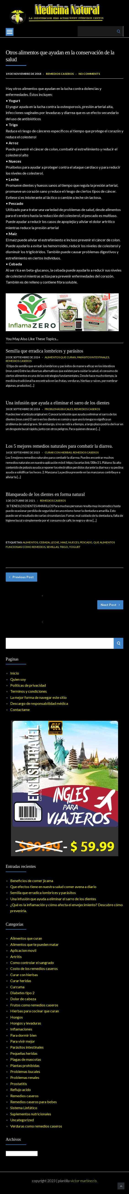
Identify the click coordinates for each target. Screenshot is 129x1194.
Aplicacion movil (23, 950)
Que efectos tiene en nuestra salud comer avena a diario (53, 886)
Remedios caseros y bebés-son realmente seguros (42, 589)
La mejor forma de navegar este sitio (38, 697)
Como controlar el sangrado (32, 962)
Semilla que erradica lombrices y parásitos (44, 350)
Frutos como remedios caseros (34, 1005)
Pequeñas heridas (23, 1053)
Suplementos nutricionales (30, 1114)
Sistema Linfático (23, 1107)
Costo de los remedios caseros (34, 968)
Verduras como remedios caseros (36, 1126)
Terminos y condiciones (28, 691)
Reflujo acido (20, 1089)
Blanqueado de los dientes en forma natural (45, 494)
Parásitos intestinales (93, 357)
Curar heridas (20, 980)
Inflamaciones (21, 1029)
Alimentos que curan (60, 357)
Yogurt (74, 547)
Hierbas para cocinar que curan (34, 1011)
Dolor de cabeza (23, 999)
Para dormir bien (23, 1035)
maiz (64, 542)
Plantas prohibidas (24, 1065)
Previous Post (21, 577)
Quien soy (18, 679)
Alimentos (30, 542)
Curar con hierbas (58, 452)
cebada (44, 542)
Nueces (73, 542)
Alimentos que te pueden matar (34, 944)
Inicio (14, 673)
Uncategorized (22, 1120)
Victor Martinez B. (83, 1180)
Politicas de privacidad (28, 685)
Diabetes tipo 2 (22, 993)
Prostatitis (18, 1083)
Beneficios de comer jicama (31, 880)
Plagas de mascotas (25, 1059)
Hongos (16, 1017)
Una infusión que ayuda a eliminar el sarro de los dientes (57, 402)
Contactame (20, 709)
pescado (86, 542)
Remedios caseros (60, 73)
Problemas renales (24, 1077)
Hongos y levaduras (25, 1023)
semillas (53, 547)
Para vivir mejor (22, 1041)
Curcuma (17, 987)
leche (55, 542)
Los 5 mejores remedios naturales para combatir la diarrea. (59, 446)
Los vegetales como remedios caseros (33, 615)
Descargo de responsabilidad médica (39, 703)
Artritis (16, 956)
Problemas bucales (59, 409)
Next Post (110, 605)
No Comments (89, 73)
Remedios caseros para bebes (33, 1102)
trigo (64, 547)
